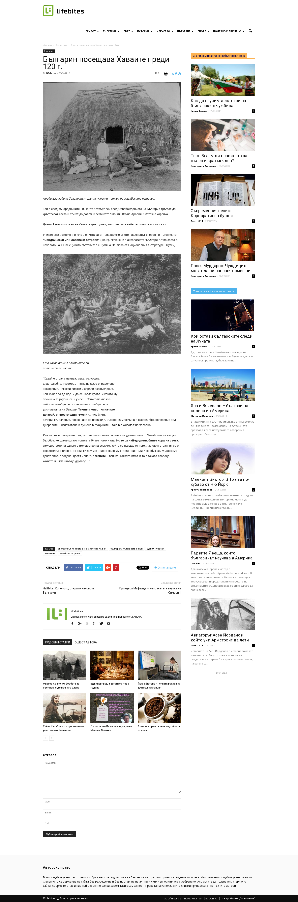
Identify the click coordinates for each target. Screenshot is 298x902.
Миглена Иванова (202, 415)
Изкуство (165, 31)
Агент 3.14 (197, 220)
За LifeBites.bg (172, 898)
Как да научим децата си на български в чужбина (218, 103)
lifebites (51, 72)
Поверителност (193, 898)
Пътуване (185, 31)
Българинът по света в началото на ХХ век (82, 548)
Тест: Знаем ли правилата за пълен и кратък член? (219, 158)
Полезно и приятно (228, 31)
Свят (128, 31)
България (111, 31)
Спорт (203, 31)
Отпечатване (165, 567)
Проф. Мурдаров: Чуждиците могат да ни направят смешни (221, 268)
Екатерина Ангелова (203, 165)
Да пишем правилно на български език (219, 55)
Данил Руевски (155, 548)
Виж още (223, 672)
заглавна (50, 553)
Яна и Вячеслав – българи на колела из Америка (219, 408)
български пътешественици (126, 548)
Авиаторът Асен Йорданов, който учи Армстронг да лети (220, 637)
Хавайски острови (70, 553)
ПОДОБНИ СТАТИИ (57, 642)
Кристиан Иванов (201, 489)
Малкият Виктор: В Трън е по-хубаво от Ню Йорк (220, 482)
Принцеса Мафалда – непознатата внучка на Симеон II (150, 590)
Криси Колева (199, 110)
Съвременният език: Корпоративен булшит (213, 213)
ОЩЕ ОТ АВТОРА (86, 642)
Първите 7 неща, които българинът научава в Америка (222, 555)
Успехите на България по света (213, 291)
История (145, 31)
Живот (92, 31)
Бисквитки (211, 898)
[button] (250, 31)
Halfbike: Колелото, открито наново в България (68, 590)
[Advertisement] (151, 386)
